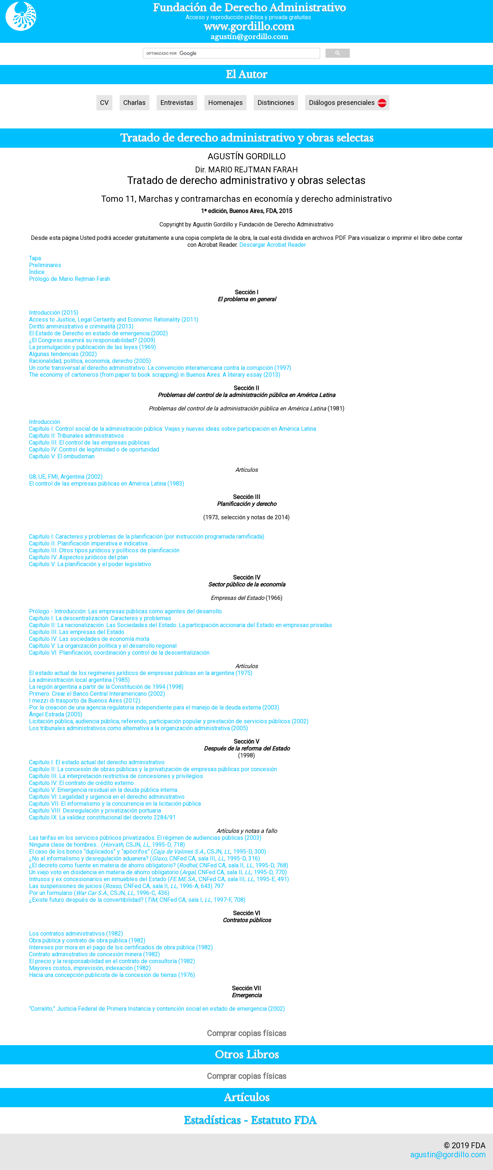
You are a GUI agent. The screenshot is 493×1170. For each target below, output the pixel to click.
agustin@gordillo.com (448, 1154)
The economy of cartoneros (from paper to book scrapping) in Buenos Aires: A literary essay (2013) (154, 374)
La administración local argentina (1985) (79, 679)
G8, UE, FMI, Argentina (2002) (66, 476)
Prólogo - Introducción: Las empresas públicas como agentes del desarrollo (125, 611)
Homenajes (225, 103)
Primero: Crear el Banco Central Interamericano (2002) (97, 693)
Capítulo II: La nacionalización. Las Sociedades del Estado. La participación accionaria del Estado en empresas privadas (180, 625)
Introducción (44, 421)
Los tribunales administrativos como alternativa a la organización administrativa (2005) (138, 728)
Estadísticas (212, 1120)
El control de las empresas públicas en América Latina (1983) (106, 483)
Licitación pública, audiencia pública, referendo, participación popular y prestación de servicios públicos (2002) (168, 721)
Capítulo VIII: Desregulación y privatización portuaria (95, 810)
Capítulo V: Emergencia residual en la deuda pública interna (103, 789)
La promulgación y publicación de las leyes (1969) (92, 347)
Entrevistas (177, 103)
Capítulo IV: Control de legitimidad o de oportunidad (94, 449)
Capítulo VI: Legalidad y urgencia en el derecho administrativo (107, 796)
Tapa (35, 258)
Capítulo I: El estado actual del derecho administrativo (97, 762)
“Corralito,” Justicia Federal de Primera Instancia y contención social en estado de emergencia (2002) (157, 1008)
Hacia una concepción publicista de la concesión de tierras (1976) (112, 974)
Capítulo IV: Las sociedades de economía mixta (89, 638)
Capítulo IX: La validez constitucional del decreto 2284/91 (102, 817)
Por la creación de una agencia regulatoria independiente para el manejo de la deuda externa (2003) (154, 707)
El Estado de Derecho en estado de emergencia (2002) (98, 333)
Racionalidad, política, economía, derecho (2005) (90, 360)
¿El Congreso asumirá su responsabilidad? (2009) (92, 340)
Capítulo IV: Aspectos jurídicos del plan (78, 557)
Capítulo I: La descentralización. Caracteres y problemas (100, 618)
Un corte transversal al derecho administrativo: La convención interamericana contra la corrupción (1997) (160, 367)
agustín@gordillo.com (249, 37)
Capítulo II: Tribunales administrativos (76, 435)
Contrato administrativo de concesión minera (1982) (94, 954)
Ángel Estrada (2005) (55, 714)
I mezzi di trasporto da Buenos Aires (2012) (84, 700)
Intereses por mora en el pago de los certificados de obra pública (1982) (121, 947)
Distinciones (275, 103)
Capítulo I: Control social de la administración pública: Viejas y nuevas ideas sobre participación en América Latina (172, 428)
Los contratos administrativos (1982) (76, 933)
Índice (37, 272)
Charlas (134, 103)
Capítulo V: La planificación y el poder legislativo (90, 564)
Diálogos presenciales (342, 103)
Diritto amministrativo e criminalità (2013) (81, 326)
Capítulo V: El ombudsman (62, 456)
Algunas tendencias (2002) (63, 354)
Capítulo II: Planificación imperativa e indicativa (88, 543)
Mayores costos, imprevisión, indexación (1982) (90, 968)
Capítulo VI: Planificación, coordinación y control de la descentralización (119, 652)
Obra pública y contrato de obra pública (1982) (87, 940)
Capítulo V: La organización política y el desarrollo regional (103, 645)
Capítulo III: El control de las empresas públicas (89, 442)
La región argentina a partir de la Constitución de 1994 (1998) (106, 686)
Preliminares (45, 265)
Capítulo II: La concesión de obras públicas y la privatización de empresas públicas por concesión (153, 769)
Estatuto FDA (283, 1120)
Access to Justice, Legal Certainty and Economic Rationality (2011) (113, 319)
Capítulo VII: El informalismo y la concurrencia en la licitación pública (115, 803)
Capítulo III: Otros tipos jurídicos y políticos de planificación (104, 550)
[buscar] (230, 53)
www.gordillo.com (249, 27)
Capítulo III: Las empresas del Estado (76, 632)
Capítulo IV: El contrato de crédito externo (81, 783)
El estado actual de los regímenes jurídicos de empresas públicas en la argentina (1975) (140, 673)
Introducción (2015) (53, 312)
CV (104, 103)
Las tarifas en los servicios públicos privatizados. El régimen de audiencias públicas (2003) (145, 837)
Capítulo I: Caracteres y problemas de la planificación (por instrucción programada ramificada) (146, 536)
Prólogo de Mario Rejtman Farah (69, 278)
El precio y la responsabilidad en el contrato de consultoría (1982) (112, 961)
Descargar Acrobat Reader (272, 244)
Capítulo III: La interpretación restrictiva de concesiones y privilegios (116, 776)
